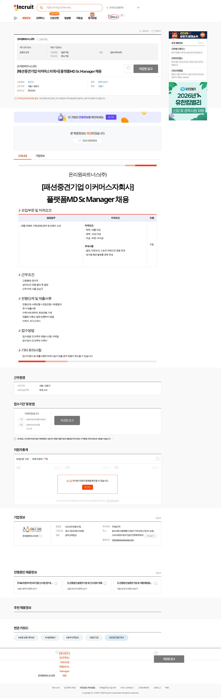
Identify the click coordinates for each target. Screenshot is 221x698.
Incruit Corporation (113, 693)
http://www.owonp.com (123, 540)
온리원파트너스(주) (25, 39)
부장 (41, 390)
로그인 (69, 480)
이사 (45, 390)
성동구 (47, 385)
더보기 (158, 518)
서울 (41, 385)
